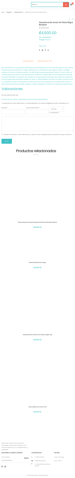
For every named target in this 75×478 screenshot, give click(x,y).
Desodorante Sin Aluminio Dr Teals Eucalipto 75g (37, 334)
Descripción (28, 61)
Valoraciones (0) (44, 61)
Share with (42, 46)
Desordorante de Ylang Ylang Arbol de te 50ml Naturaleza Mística (37, 222)
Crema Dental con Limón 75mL (37, 407)
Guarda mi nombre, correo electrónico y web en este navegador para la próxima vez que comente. (38, 134)
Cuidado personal (18, 12)
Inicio (2, 12)
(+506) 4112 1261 (39, 457)
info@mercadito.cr (40, 461)
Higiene (48, 40)
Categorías (9, 12)
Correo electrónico (33, 108)
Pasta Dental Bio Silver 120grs (37, 262)
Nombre (4, 108)
